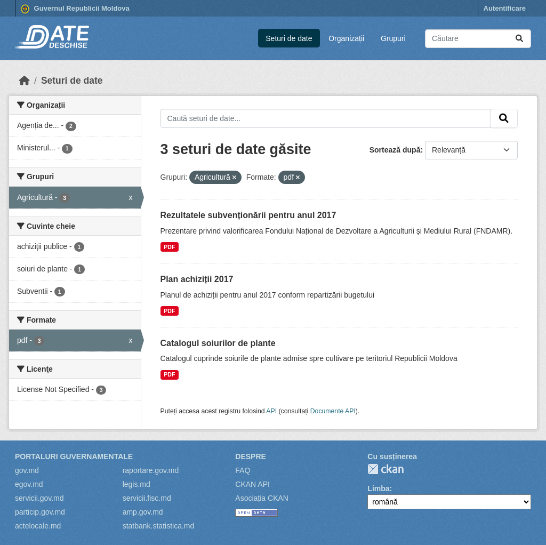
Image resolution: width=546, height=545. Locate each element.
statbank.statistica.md (159, 526)
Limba (378, 488)
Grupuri (393, 38)
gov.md (27, 470)
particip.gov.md (40, 512)
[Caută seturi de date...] (478, 38)
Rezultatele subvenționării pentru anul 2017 (248, 215)
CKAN (385, 469)
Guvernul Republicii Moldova (75, 9)
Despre (250, 456)
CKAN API (252, 484)
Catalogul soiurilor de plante (218, 343)
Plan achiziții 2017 (197, 279)
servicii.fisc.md (147, 498)
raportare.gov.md (151, 470)
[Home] (24, 80)
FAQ (242, 470)
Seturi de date (289, 38)
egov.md (29, 484)
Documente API (333, 411)
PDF (169, 247)
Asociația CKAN (261, 498)
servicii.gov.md (39, 498)
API (271, 411)
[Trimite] (519, 38)
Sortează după (395, 150)
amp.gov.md (143, 512)
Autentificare (505, 8)
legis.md (136, 484)
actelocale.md (38, 526)
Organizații (346, 38)
